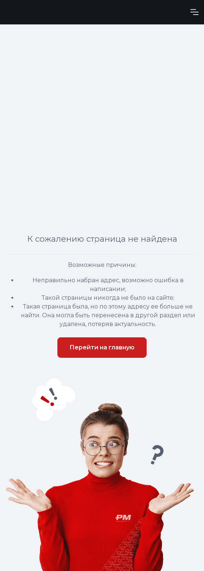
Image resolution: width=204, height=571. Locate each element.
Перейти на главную (102, 347)
